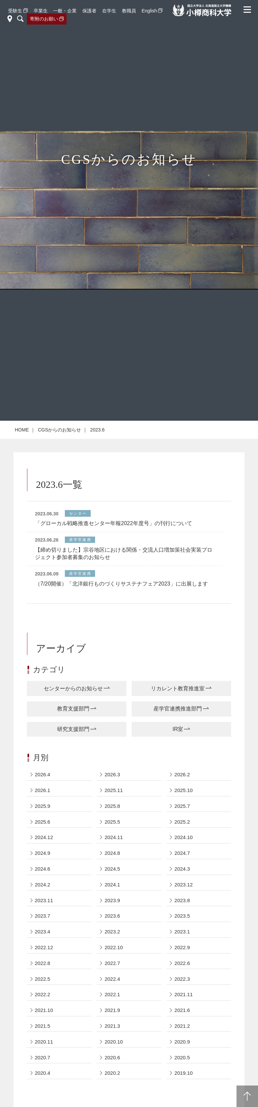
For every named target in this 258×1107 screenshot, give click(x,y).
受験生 (15, 10)
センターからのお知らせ (73, 688)
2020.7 (42, 1057)
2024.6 (42, 869)
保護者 (89, 10)
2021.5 (42, 1026)
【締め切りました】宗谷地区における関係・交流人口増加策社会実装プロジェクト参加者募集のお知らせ (123, 553)
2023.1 (182, 931)
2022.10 (113, 947)
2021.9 (112, 1010)
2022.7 (112, 963)
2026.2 (182, 774)
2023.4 (42, 931)
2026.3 (112, 774)
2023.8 (182, 900)
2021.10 (44, 1010)
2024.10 (183, 837)
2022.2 (42, 994)
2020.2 (112, 1073)
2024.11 (113, 837)
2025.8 (112, 806)
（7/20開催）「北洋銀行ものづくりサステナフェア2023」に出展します (121, 584)
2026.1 (42, 790)
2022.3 (182, 979)
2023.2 (112, 931)
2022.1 (112, 994)
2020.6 (112, 1057)
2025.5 (112, 822)
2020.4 (42, 1073)
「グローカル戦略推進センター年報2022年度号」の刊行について (113, 523)
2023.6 (112, 916)
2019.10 (183, 1073)
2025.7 (182, 806)
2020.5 (182, 1057)
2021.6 (182, 1010)
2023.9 (112, 900)
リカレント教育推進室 (178, 688)
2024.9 (42, 853)
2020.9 (182, 1042)
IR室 (177, 729)
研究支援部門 (73, 729)
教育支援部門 (73, 708)
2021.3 (112, 1026)
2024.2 (42, 884)
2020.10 (113, 1042)
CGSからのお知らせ (59, 429)
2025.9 (42, 806)
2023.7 (42, 916)
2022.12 (44, 947)
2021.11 (183, 994)
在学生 (109, 10)
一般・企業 (65, 10)
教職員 (129, 10)
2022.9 (182, 947)
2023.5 (182, 916)
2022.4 (112, 979)
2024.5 (112, 869)
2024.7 (182, 853)
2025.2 (182, 822)
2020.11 (44, 1042)
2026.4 (42, 774)
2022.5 (42, 979)
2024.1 (112, 884)
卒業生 (41, 10)
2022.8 (42, 963)
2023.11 (44, 900)
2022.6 (182, 963)
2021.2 (182, 1026)
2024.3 (182, 869)
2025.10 (183, 790)
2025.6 (42, 822)
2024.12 (44, 837)
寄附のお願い (44, 18)
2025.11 (113, 790)
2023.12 (183, 884)
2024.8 (112, 853)
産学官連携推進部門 (178, 708)
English (149, 10)
